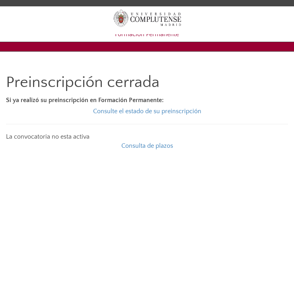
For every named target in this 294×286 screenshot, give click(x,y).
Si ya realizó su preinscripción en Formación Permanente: (85, 100)
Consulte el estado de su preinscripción (147, 111)
